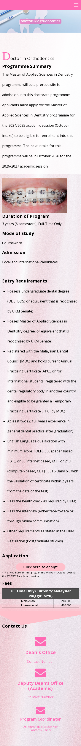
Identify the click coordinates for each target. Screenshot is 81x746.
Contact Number (40, 661)
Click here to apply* (40, 567)
